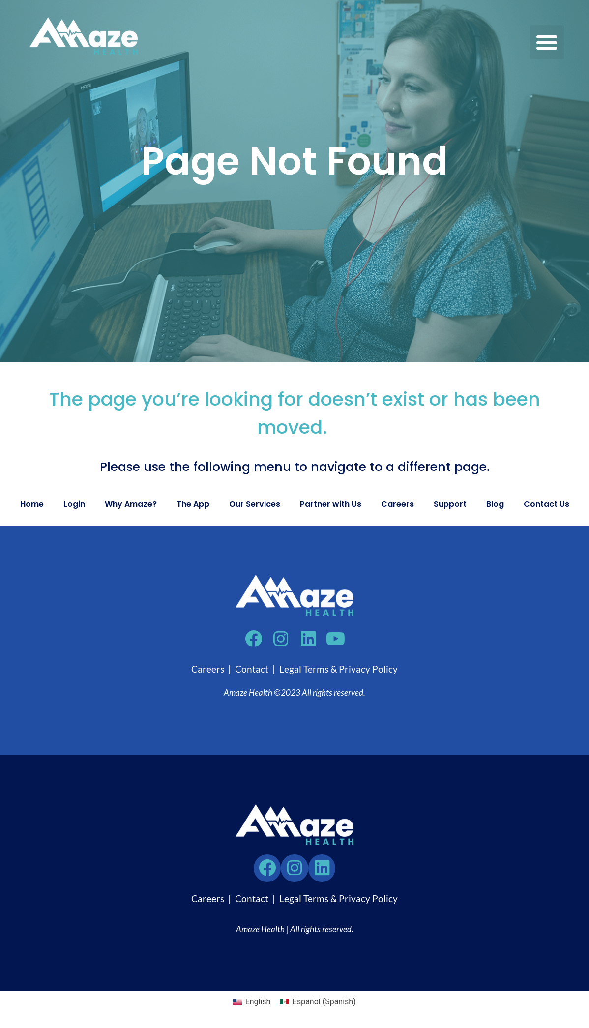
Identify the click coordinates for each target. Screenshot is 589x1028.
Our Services (254, 504)
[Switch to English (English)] (251, 1002)
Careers (397, 504)
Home (32, 504)
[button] (547, 42)
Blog (495, 504)
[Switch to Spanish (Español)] (317, 1002)
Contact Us (546, 504)
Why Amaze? (131, 504)
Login (74, 504)
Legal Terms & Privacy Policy (338, 669)
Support (450, 504)
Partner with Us (330, 504)
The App (193, 504)
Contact (251, 669)
